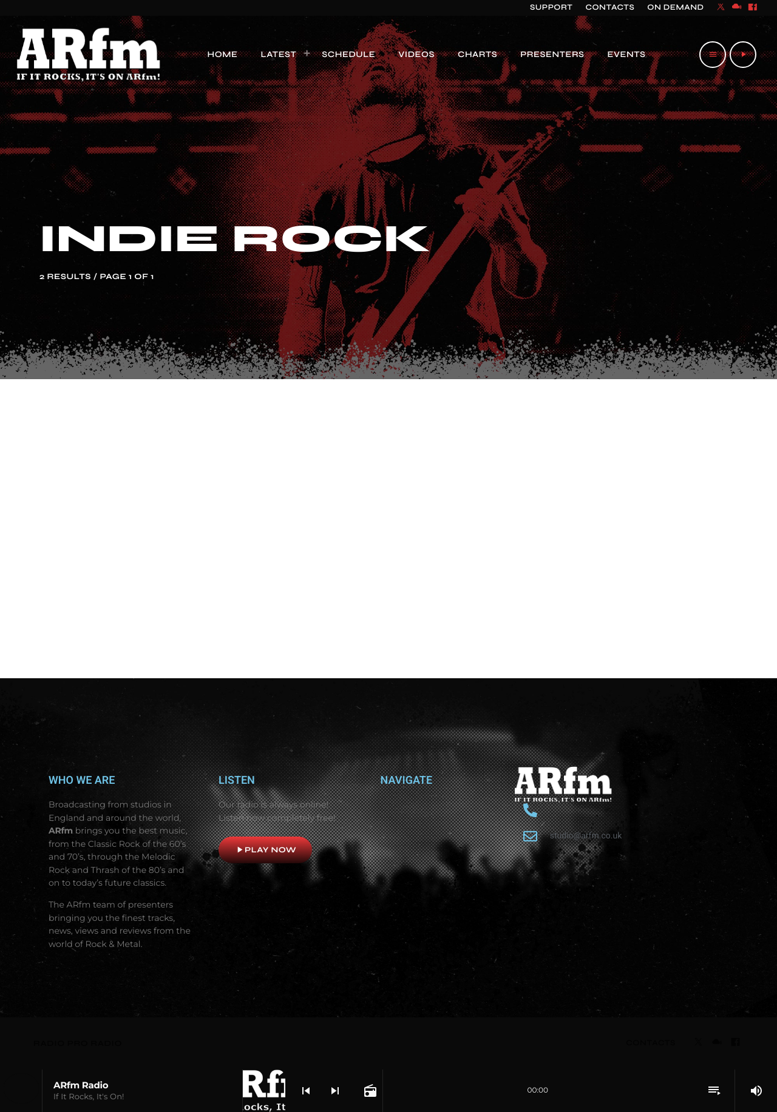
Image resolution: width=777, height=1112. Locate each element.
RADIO (50, 1043)
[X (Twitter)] (721, 8)
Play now (265, 849)
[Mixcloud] (737, 8)
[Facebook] (753, 8)
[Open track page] (369, 1091)
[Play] (743, 54)
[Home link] (88, 54)
